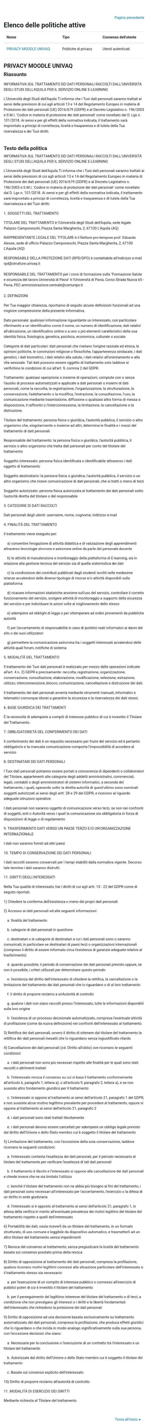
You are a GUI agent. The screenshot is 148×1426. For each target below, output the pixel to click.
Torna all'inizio (128, 1419)
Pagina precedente (129, 17)
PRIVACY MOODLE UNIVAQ (28, 49)
